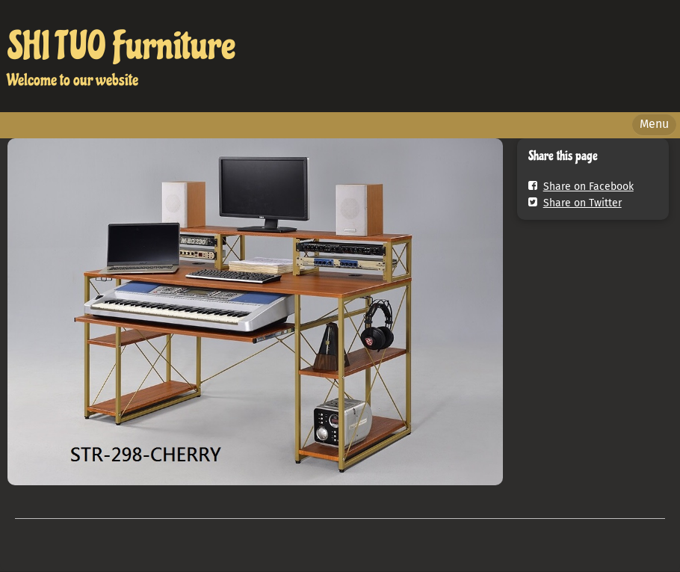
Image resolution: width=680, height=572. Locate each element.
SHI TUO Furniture (121, 46)
